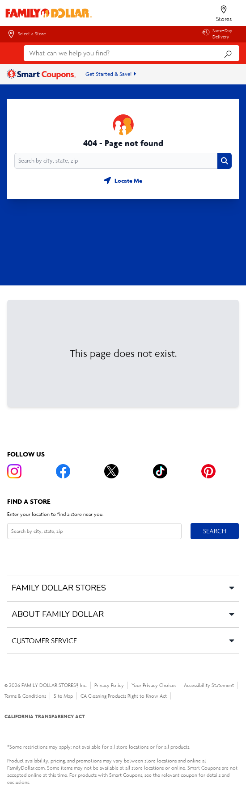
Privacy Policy (109, 685)
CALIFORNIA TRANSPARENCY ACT (44, 716)
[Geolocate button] (123, 180)
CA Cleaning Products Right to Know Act (124, 696)
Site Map (63, 696)
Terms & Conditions (25, 696)
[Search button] (224, 161)
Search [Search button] (214, 529)
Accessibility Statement (209, 685)
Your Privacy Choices (153, 685)
